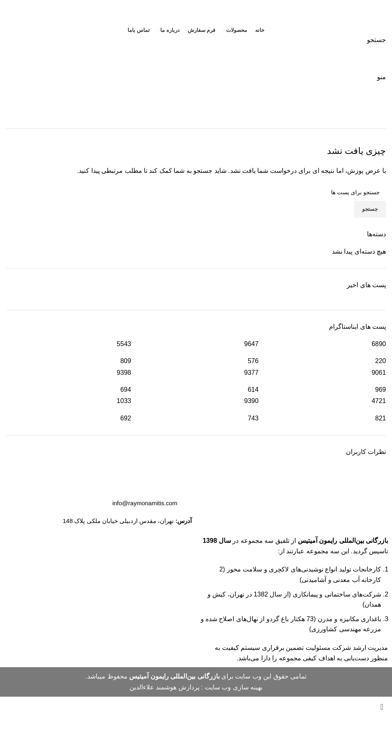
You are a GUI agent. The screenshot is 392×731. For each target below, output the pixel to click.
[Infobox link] (196, 348)
